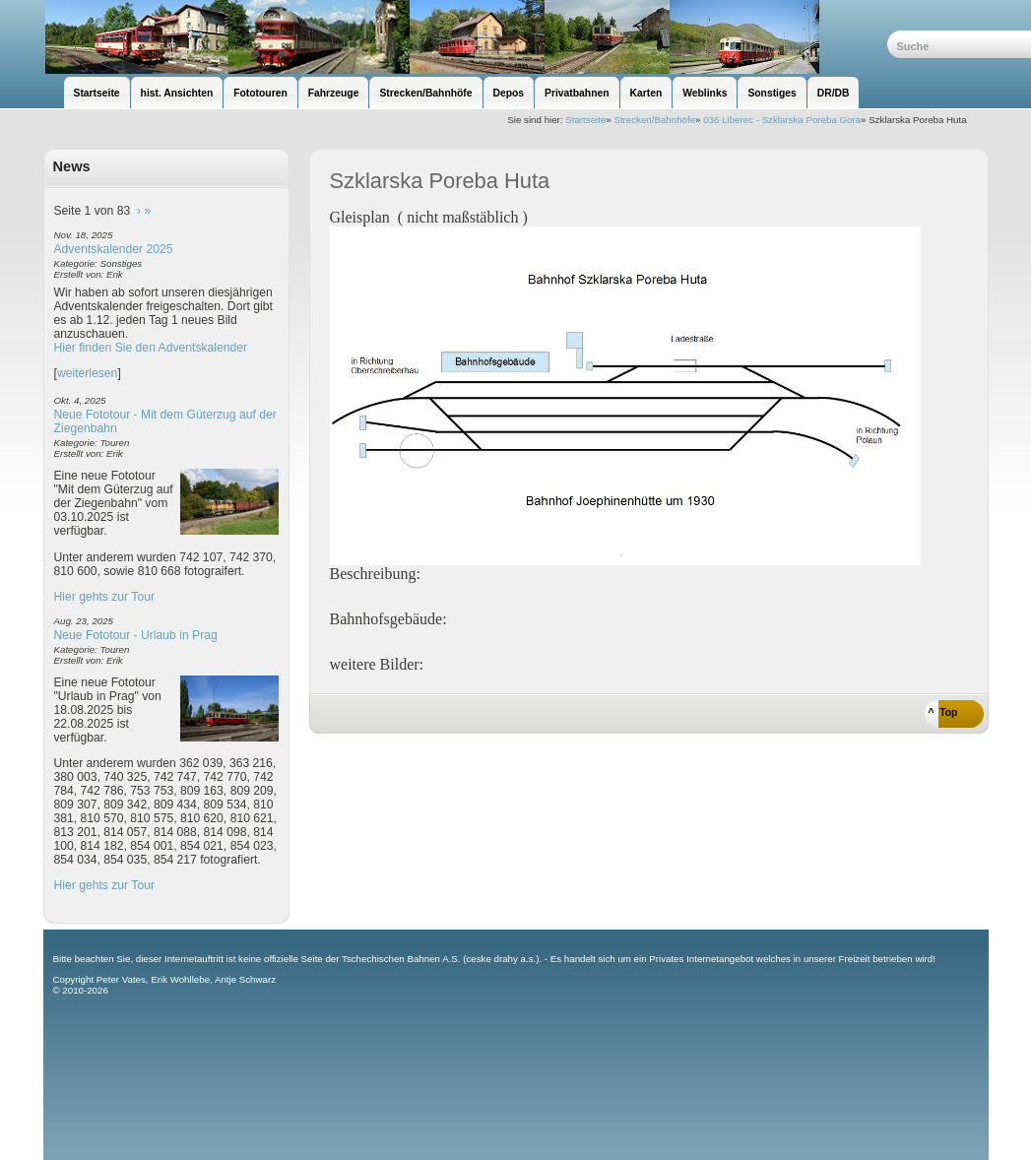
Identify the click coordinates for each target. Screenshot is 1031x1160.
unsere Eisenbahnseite (465, 37)
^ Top (943, 712)
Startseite (585, 119)
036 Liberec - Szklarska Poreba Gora (782, 119)
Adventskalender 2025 (113, 249)
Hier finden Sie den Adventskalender (151, 347)
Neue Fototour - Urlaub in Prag (136, 635)
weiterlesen (87, 373)
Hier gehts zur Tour (104, 597)
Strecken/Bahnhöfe (654, 119)
